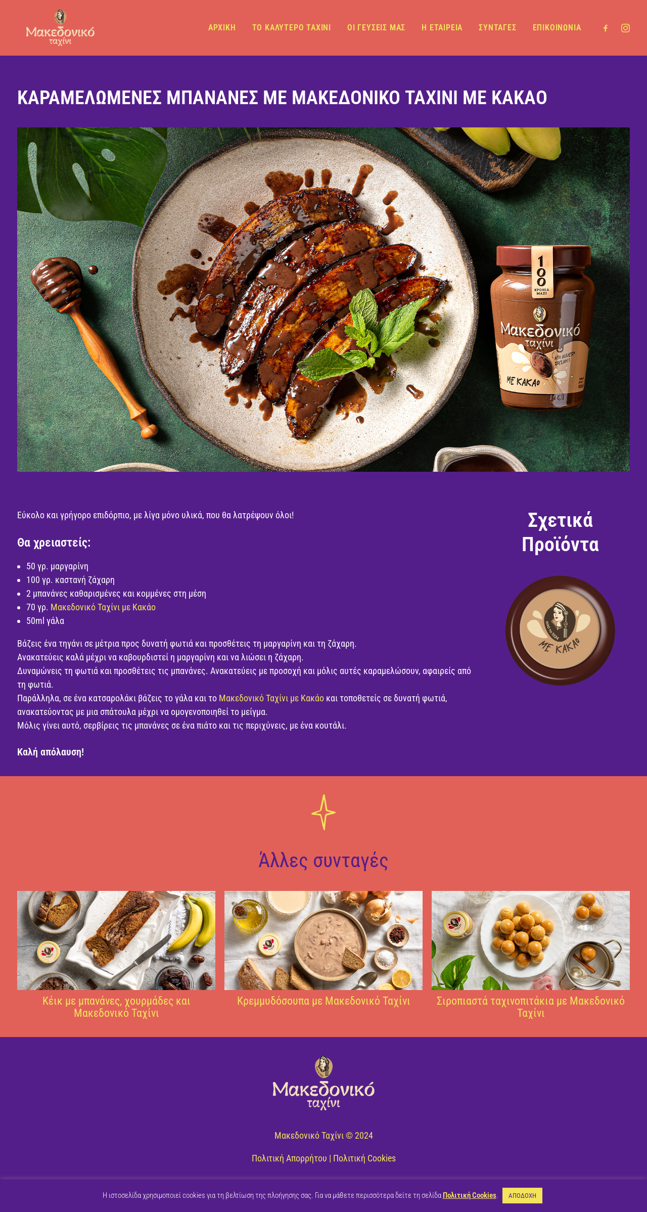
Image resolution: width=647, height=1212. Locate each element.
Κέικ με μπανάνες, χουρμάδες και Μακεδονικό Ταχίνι (116, 1007)
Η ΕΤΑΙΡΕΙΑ (442, 26)
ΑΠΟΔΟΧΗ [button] (522, 1195)
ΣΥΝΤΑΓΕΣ (497, 26)
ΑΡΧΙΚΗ (222, 26)
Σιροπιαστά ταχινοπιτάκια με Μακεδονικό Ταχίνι (531, 1007)
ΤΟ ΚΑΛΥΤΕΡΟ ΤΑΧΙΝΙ (291, 26)
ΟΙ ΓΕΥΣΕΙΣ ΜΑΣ (376, 26)
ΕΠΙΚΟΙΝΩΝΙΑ (557, 26)
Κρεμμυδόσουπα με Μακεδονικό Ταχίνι (323, 1001)
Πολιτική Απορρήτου (289, 1158)
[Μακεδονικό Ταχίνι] (57, 26)
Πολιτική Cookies (364, 1158)
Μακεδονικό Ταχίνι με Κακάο (103, 607)
